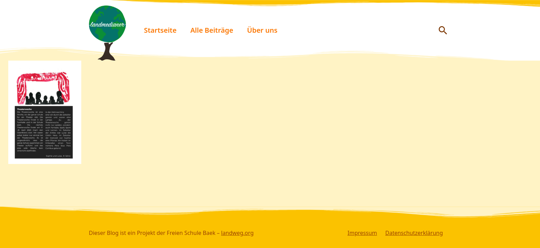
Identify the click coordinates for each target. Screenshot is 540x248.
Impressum (362, 233)
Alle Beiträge (211, 30)
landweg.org (237, 233)
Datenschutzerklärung (414, 233)
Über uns (262, 30)
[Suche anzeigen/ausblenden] (443, 30)
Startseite (160, 30)
